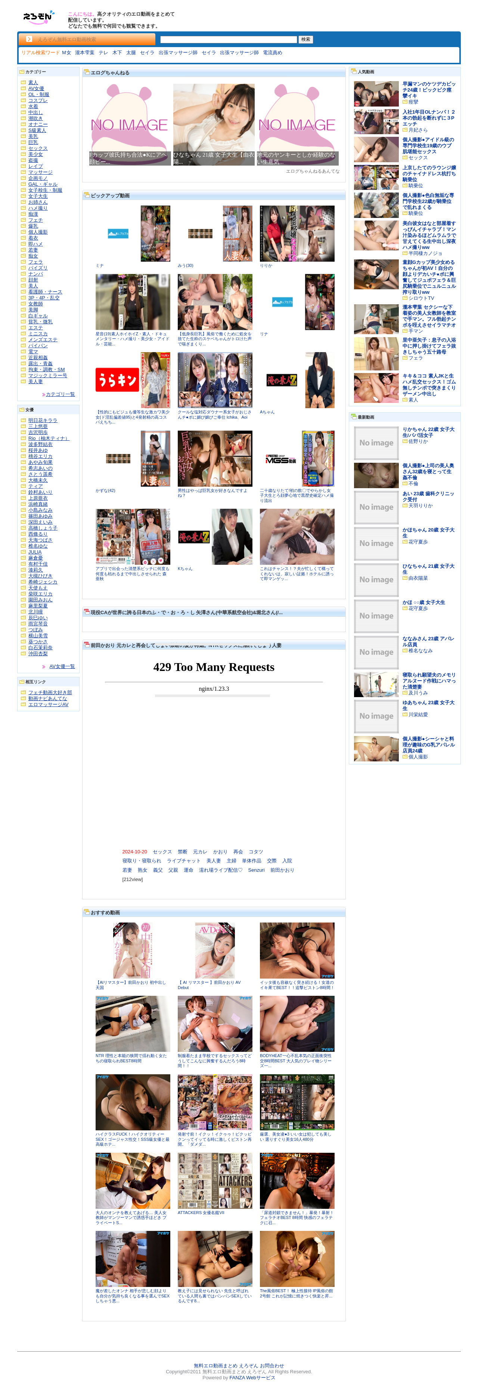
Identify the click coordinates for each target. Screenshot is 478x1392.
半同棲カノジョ (426, 253)
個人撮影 (38, 232)
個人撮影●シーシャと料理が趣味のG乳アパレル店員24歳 (429, 745)
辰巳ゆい (38, 617)
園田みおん (40, 600)
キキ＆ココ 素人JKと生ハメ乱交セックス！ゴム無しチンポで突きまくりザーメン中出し (429, 385)
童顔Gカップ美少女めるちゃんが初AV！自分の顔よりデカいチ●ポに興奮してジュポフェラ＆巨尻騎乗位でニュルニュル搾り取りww (429, 277)
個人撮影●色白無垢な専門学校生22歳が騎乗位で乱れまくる (428, 201)
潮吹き (35, 118)
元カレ (200, 851)
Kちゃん (185, 568)
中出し (35, 112)
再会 (238, 851)
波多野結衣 (40, 444)
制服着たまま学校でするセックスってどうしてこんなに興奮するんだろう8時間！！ (215, 1060)
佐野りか (418, 441)
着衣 (33, 238)
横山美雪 (38, 635)
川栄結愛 (418, 714)
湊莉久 (35, 570)
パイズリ (38, 268)
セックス (38, 148)
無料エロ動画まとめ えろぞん (226, 1365)
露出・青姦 (40, 363)
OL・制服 (38, 94)
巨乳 (33, 142)
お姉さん (38, 202)
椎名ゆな (38, 546)
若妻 (33, 250)
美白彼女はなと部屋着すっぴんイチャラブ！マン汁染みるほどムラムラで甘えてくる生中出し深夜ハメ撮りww (429, 235)
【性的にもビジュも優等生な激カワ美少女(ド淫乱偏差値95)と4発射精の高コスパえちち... (133, 417)
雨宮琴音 (38, 623)
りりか (266, 265)
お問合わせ (272, 1365)
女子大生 (38, 196)
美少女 (35, 154)
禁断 (182, 851)
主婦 (231, 860)
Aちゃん (267, 412)
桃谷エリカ (40, 456)
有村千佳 (38, 564)
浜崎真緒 (38, 504)
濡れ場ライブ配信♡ (221, 870)
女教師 (35, 304)
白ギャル (38, 315)
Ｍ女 (66, 52)
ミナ (100, 265)
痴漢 (33, 214)
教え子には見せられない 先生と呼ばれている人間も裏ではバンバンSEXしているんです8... (215, 1295)
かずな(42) (105, 490)
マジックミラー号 (47, 375)
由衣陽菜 (418, 578)
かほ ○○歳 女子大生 (424, 602)
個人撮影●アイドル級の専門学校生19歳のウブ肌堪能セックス (428, 145)
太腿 (131, 52)
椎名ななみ (421, 650)
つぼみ (35, 629)
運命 (188, 870)
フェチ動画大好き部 (50, 692)
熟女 (143, 870)
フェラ (35, 262)
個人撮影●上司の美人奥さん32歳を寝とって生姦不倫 (428, 471)
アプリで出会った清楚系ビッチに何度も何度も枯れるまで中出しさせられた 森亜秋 (133, 573)
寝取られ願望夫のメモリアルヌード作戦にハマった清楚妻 (429, 681)
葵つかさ (38, 641)
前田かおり (282, 870)
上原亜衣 (38, 498)
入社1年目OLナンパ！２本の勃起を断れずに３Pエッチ (429, 118)
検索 (305, 39)
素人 (33, 82)
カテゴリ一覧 (60, 394)
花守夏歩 (418, 542)
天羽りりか (421, 505)
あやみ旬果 (40, 462)
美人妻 (35, 381)
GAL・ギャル (43, 184)
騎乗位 (416, 185)
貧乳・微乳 (40, 321)
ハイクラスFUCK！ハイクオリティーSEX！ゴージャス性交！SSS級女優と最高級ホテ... (133, 1139)
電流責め (272, 52)
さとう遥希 (40, 474)
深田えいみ (40, 522)
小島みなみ (40, 510)
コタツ (256, 851)
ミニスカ (38, 333)
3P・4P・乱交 (44, 298)
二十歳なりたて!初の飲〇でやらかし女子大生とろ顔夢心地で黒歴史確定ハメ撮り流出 (297, 495)
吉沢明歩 (38, 432)
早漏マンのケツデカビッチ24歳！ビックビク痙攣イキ (429, 90)
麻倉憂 (35, 558)
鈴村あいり (40, 492)
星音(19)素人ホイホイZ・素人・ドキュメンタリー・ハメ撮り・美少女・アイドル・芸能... (133, 339)
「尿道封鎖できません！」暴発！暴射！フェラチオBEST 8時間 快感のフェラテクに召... (297, 1217)
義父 (158, 870)
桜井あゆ (38, 450)
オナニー (38, 124)
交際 (272, 860)
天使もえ (38, 588)
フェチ (35, 220)
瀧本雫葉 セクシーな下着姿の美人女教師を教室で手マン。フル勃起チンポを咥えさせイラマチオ (429, 316)
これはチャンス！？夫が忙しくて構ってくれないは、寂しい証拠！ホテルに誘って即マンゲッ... (297, 573)
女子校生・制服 (45, 190)
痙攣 (413, 102)
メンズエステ (43, 339)
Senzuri (256, 870)
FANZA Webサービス (252, 1377)
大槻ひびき (40, 576)
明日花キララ (43, 420)
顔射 (33, 280)
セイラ (147, 52)
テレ (103, 52)
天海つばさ (40, 540)
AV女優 (36, 88)
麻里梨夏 (38, 606)
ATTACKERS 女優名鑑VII (201, 1212)
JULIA (34, 552)
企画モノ (38, 178)
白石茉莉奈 (40, 647)
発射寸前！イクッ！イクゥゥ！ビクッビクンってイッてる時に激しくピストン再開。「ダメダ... (215, 1139)
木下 (117, 52)
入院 (287, 860)
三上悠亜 (38, 426)
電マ (33, 351)
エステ (35, 327)
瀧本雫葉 (84, 52)
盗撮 (33, 160)
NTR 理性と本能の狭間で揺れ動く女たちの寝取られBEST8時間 (131, 1058)
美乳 (33, 136)
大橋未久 (38, 480)
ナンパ (35, 274)
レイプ (35, 166)
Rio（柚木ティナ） (49, 438)
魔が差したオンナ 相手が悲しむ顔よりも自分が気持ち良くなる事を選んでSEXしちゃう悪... (133, 1295)
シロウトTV (421, 298)
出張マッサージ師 (178, 52)
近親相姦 (38, 357)
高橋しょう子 (43, 528)
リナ (264, 334)
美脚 (33, 309)
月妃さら (418, 130)
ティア (35, 486)
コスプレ (38, 100)
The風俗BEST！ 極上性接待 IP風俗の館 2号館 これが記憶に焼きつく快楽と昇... (296, 1293)
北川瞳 (35, 612)
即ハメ (35, 244)
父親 (173, 870)
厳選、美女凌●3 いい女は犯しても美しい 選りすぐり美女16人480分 (296, 1137)
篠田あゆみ (40, 516)
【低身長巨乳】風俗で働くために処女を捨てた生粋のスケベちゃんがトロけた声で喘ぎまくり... (215, 339)
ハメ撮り (38, 208)
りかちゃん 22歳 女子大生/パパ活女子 (428, 432)
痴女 (33, 256)
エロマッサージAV (48, 704)
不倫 (413, 483)
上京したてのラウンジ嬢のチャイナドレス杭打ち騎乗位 (429, 173)
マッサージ (40, 172)
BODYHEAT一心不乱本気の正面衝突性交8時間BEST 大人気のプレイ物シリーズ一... (296, 1060)
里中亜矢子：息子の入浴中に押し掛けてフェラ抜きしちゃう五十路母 (429, 346)
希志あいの (40, 468)
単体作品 (251, 860)
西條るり (38, 534)
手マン (416, 331)
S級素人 (37, 130)
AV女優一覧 (62, 666)
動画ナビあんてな (47, 698)
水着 (33, 106)
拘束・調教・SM (46, 369)
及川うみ (418, 693)
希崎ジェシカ (43, 582)
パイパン (38, 345)
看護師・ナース (45, 292)
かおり (220, 851)
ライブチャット (184, 860)
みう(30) (185, 265)
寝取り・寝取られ (141, 860)
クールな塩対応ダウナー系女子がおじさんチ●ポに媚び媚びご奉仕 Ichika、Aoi (215, 414)
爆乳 (33, 226)
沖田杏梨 (38, 653)
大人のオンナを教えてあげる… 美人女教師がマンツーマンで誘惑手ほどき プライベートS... (131, 1217)
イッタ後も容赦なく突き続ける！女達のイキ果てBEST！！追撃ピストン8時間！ (297, 985)
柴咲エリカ (40, 594)
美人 (33, 286)
